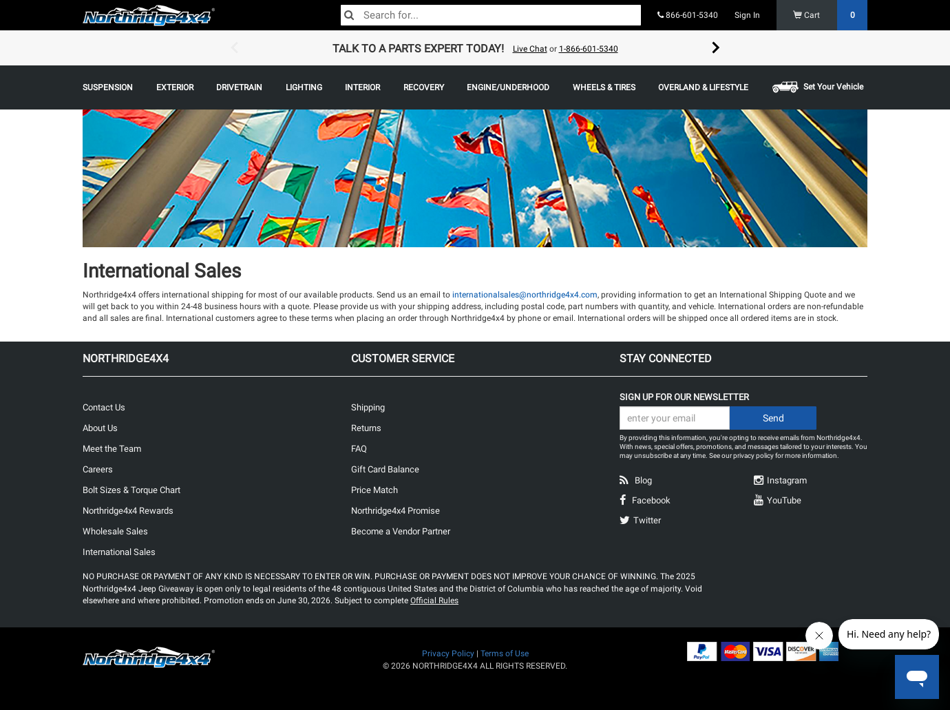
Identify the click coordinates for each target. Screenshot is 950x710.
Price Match (374, 490)
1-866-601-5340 (588, 49)
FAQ (359, 448)
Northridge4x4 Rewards (128, 510)
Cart (830, 15)
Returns (366, 428)
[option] (475, 48)
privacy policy (753, 455)
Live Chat (530, 49)
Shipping (368, 407)
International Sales (119, 552)
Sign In (747, 15)
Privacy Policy (448, 653)
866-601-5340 (687, 15)
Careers (98, 469)
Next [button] (716, 48)
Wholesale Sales (115, 531)
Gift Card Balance (385, 469)
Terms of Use (505, 653)
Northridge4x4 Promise (395, 510)
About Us (100, 428)
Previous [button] (234, 48)
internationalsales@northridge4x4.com (525, 295)
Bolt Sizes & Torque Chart (131, 490)
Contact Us (104, 407)
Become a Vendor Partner (400, 531)
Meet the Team (112, 448)
